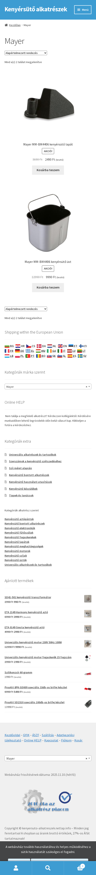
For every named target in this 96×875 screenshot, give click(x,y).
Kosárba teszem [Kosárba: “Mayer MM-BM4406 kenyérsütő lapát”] (48, 170)
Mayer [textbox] (46, 387)
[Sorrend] (26, 53)
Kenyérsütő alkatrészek (36, 9)
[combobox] (48, 386)
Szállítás (48, 735)
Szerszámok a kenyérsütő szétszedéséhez (35, 461)
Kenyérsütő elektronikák (20, 528)
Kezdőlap (15, 25)
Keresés (48, 868)
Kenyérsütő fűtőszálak (19, 532)
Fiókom (66, 740)
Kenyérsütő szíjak (16, 555)
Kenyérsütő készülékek (23, 489)
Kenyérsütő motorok (17, 551)
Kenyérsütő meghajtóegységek (24, 546)
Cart (74, 865)
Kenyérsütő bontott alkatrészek (29, 475)
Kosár (78, 740)
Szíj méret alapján (20, 468)
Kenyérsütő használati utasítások (30, 482)
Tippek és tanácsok (21, 495)
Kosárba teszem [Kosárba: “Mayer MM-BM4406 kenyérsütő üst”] (48, 287)
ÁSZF (35, 735)
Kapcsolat (51, 740)
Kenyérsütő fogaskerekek (20, 537)
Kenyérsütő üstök (16, 560)
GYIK (26, 735)
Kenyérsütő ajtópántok (19, 519)
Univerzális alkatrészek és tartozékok (32, 454)
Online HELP (32, 740)
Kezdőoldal (12, 735)
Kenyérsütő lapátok (17, 542)
